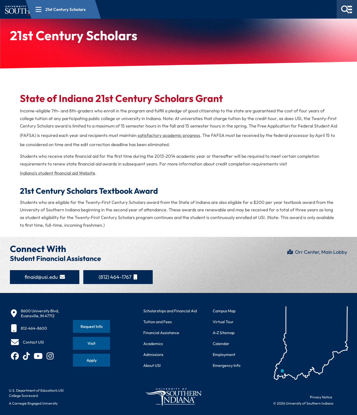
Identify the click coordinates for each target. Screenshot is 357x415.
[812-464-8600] (35, 328)
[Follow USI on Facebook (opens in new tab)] (15, 356)
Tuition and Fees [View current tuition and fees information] (157, 321)
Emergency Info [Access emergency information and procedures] (226, 365)
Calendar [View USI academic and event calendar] (221, 343)
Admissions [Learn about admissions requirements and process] (153, 354)
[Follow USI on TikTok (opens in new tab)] (26, 356)
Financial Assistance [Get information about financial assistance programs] (161, 332)
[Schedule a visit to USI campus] (91, 343)
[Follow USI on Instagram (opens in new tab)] (50, 356)
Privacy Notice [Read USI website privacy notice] (321, 397)
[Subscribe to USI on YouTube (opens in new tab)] (38, 356)
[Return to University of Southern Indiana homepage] (173, 396)
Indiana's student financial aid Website (57, 173)
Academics (153, 343)
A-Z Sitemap (224, 332)
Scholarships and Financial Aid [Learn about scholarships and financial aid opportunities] (170, 310)
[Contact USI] (27, 342)
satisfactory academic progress (169, 135)
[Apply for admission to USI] (91, 360)
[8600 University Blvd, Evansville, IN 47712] (35, 313)
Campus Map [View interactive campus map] (224, 310)
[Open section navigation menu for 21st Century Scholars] (120, 9)
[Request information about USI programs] (91, 326)
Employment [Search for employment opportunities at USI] (224, 354)
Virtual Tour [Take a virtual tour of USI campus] (223, 321)
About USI (152, 365)
